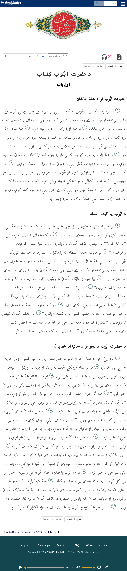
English (99, 3)
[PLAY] (20, 567)
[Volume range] (88, 568)
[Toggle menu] (122, 4)
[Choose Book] (18, 56)
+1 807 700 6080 (96, 545)
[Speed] (99, 567)
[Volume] (78, 567)
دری (106, 3)
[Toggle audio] (104, 58)
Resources (62, 545)
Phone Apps (43, 545)
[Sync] (106, 567)
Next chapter (115, 66)
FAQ (76, 545)
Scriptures (25, 545)
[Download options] (119, 58)
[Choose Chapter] (41, 56)
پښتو (114, 3)
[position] (43, 568)
